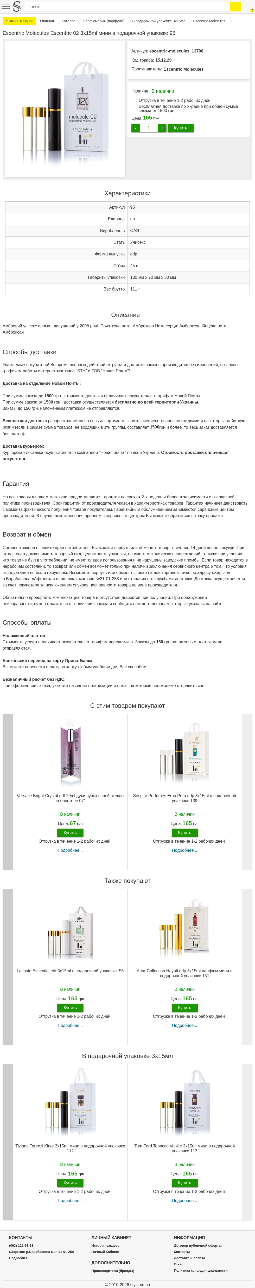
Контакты (182, 1252)
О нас (178, 1264)
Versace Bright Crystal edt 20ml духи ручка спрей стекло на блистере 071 (70, 798)
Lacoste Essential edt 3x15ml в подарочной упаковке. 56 (70, 971)
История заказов (105, 1245)
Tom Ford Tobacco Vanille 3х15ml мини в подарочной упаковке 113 (184, 1148)
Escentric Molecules (183, 69)
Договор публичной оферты (197, 1245)
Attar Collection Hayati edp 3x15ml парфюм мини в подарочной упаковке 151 (184, 973)
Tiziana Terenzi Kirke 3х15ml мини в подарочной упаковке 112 (70, 1148)
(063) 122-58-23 (21, 1245)
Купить (180, 128)
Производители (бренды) (113, 1271)
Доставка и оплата (189, 1258)
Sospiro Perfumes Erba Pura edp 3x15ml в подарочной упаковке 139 (184, 798)
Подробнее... (70, 850)
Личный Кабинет (106, 1252)
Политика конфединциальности (200, 1270)
